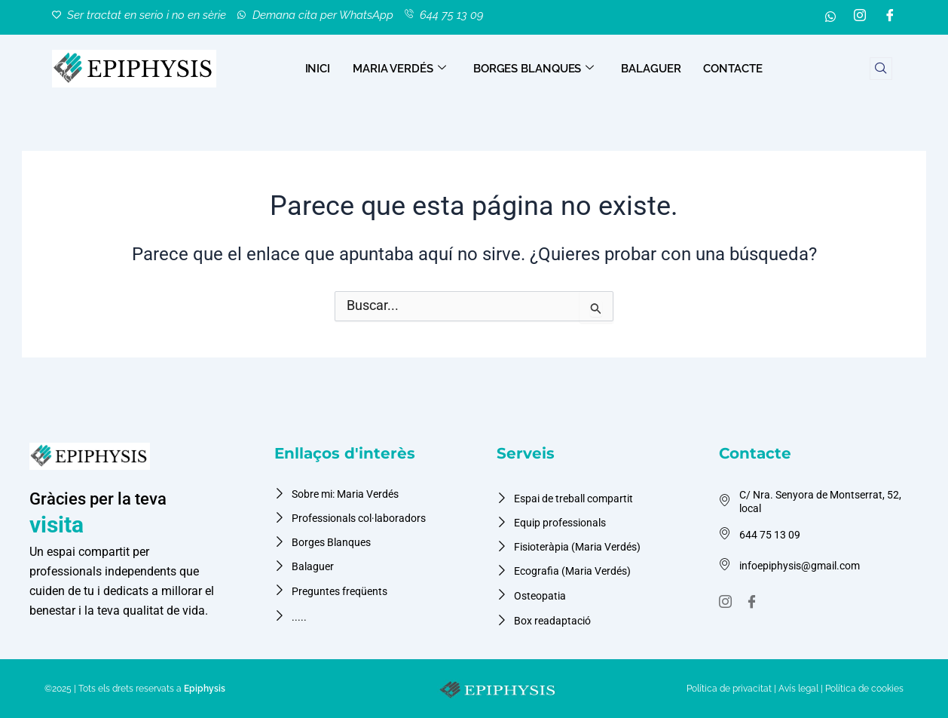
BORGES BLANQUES (533, 68)
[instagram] (727, 595)
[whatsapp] (830, 17)
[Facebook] (890, 17)
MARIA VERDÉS (399, 68)
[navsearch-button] (881, 68)
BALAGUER (650, 68)
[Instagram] (860, 17)
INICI (318, 68)
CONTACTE (732, 68)
